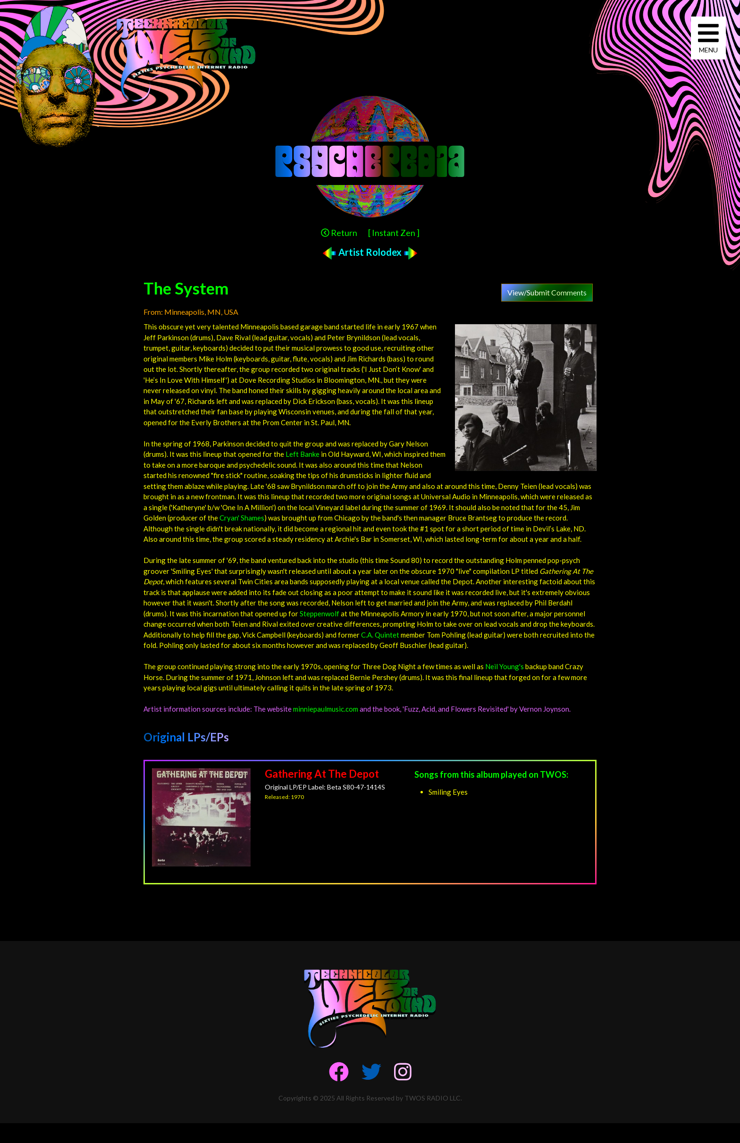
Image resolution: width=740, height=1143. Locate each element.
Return (339, 232)
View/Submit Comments (547, 292)
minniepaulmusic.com (325, 709)
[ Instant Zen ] (394, 232)
